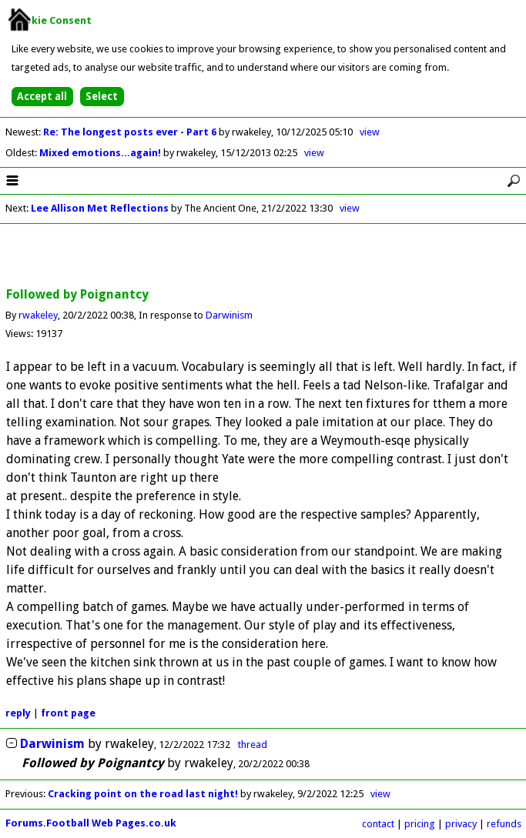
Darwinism (229, 315)
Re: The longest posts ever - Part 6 (131, 132)
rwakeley (38, 315)
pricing (419, 824)
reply (18, 713)
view (370, 132)
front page (68, 713)
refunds (504, 824)
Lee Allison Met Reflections (100, 208)
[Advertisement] (263, 256)
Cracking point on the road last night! (143, 794)
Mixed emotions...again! (101, 153)
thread (252, 744)
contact (378, 824)
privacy (461, 824)
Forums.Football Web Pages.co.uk (90, 823)
